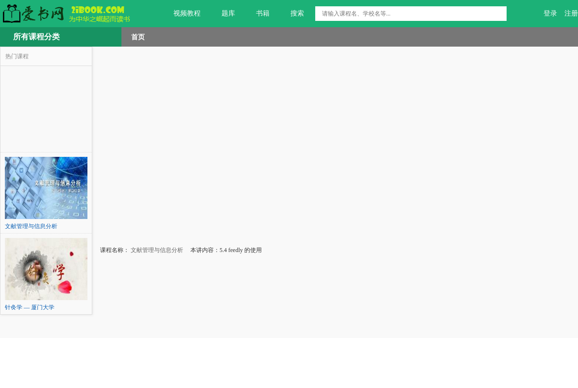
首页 (138, 37)
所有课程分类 (36, 37)
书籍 (257, 13)
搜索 (291, 13)
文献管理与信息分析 (156, 250)
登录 (550, 13)
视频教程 (181, 13)
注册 (571, 13)
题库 (222, 13)
